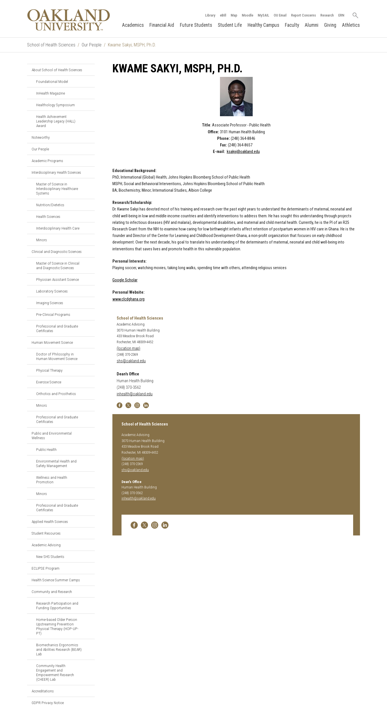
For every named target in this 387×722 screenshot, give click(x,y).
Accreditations (43, 691)
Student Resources (46, 533)
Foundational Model (52, 81)
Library (210, 15)
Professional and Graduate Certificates (57, 328)
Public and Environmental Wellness (52, 435)
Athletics (351, 25)
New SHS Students (50, 556)
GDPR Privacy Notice (48, 702)
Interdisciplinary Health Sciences (56, 172)
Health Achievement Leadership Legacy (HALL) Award (55, 121)
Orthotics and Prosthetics (56, 393)
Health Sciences (48, 216)
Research (327, 15)
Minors (41, 240)
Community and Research (52, 591)
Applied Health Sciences (50, 521)
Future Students (196, 25)
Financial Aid (161, 25)
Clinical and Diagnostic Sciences (57, 251)
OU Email (280, 15)
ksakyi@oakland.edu (243, 151)
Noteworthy (41, 137)
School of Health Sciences (51, 45)
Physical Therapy (49, 370)
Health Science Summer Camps (56, 580)
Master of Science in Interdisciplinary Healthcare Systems (57, 188)
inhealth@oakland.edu (135, 394)
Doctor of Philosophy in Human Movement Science (56, 356)
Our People (92, 45)
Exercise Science (48, 382)
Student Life (230, 25)
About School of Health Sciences (57, 70)
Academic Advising (46, 545)
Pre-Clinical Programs (53, 314)
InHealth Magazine (50, 93)
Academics (133, 25)
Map (234, 15)
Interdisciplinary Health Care (57, 228)
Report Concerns (303, 15)
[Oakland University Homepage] (68, 19)
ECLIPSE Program (45, 568)
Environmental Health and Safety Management (56, 463)
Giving (330, 25)
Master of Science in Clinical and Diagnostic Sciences (57, 265)
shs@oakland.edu (131, 361)
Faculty (292, 25)
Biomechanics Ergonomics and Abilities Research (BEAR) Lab (59, 649)
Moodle (247, 15)
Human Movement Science (52, 342)
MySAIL (263, 15)
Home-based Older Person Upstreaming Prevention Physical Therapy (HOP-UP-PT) (57, 626)
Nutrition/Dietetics (50, 205)
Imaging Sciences (49, 302)
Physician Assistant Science (57, 279)
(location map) (128, 348)
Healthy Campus (263, 25)
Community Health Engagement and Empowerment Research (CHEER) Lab (55, 672)
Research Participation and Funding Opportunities (57, 605)
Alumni (311, 25)
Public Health (46, 449)
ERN (341, 15)
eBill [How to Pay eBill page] (223, 15)
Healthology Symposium (55, 105)
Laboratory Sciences (52, 291)
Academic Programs (47, 160)
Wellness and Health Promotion (51, 479)
